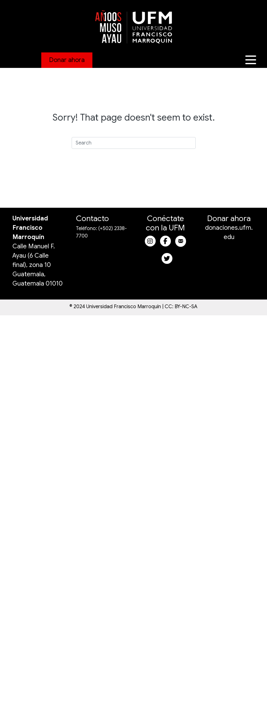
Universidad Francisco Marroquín (30, 228)
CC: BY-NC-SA (181, 307)
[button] (251, 60)
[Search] (134, 143)
